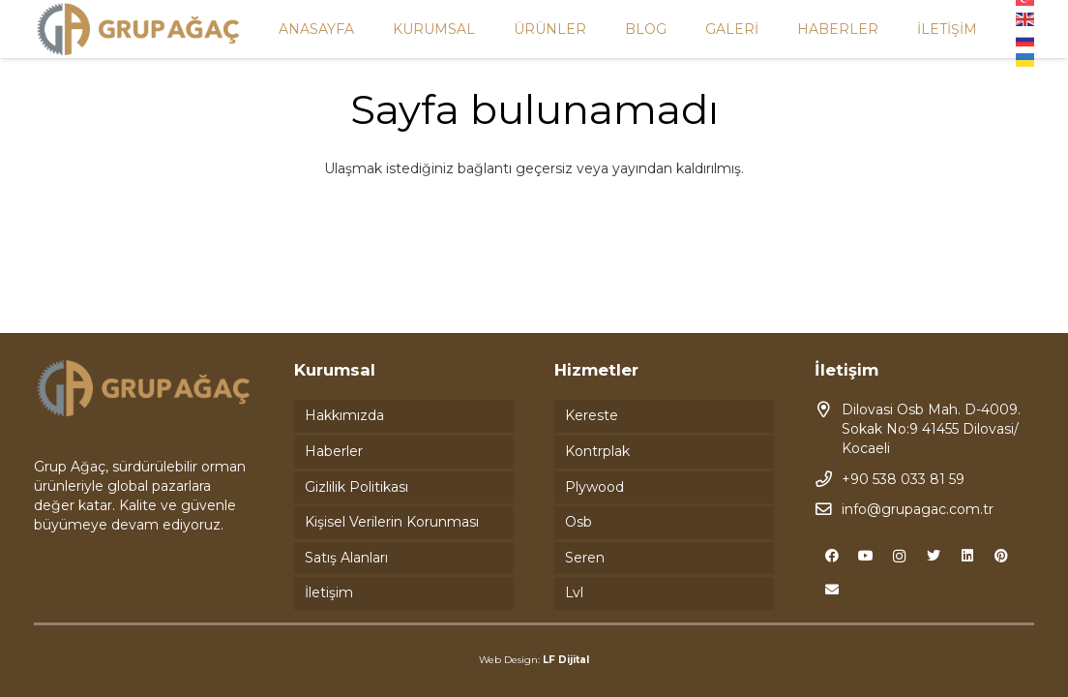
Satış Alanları (346, 557)
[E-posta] (831, 590)
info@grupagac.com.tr (918, 509)
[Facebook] (831, 556)
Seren (585, 557)
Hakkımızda (344, 415)
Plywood (594, 487)
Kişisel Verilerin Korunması (392, 521)
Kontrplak (597, 451)
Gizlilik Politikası (356, 487)
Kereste (591, 415)
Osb (578, 521)
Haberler (334, 451)
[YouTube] (865, 556)
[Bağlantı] (138, 29)
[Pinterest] (1001, 556)
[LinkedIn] (967, 556)
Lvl (574, 592)
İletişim (329, 592)
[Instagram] (899, 556)
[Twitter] (933, 556)
